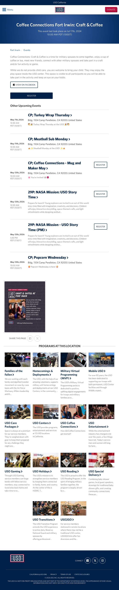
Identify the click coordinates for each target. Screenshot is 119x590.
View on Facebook (24, 84)
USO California (59, 2)
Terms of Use (65, 574)
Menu (7, 9)
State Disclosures (82, 574)
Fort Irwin (15, 50)
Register (31, 95)
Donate (111, 9)
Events (27, 50)
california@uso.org (38, 574)
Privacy (53, 574)
